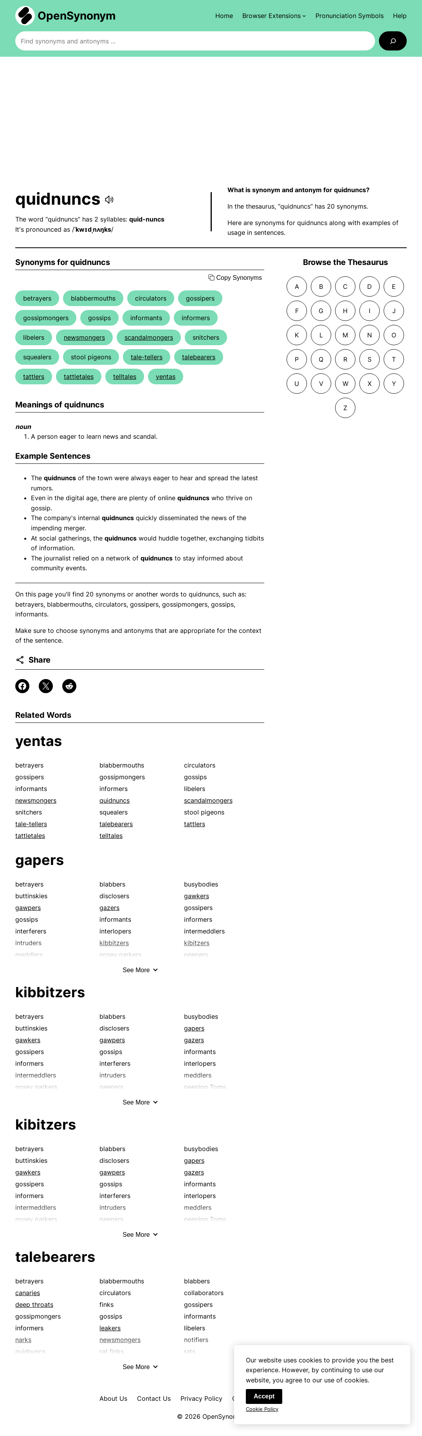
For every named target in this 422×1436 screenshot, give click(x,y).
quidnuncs (114, 800)
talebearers (198, 357)
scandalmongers (148, 337)
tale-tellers (146, 357)
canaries (27, 1293)
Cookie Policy (262, 1411)
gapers (39, 859)
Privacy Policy (201, 1398)
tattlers (33, 376)
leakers (110, 1328)
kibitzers (45, 1124)
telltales (124, 376)
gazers (109, 908)
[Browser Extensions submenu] (274, 15)
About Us (113, 1398)
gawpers (28, 908)
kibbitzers (50, 992)
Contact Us (154, 1398)
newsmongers (84, 337)
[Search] (393, 40)
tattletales (79, 376)
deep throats (34, 1304)
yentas (165, 376)
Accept (264, 1398)
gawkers (196, 896)
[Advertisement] (211, 121)
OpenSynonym (77, 15)
